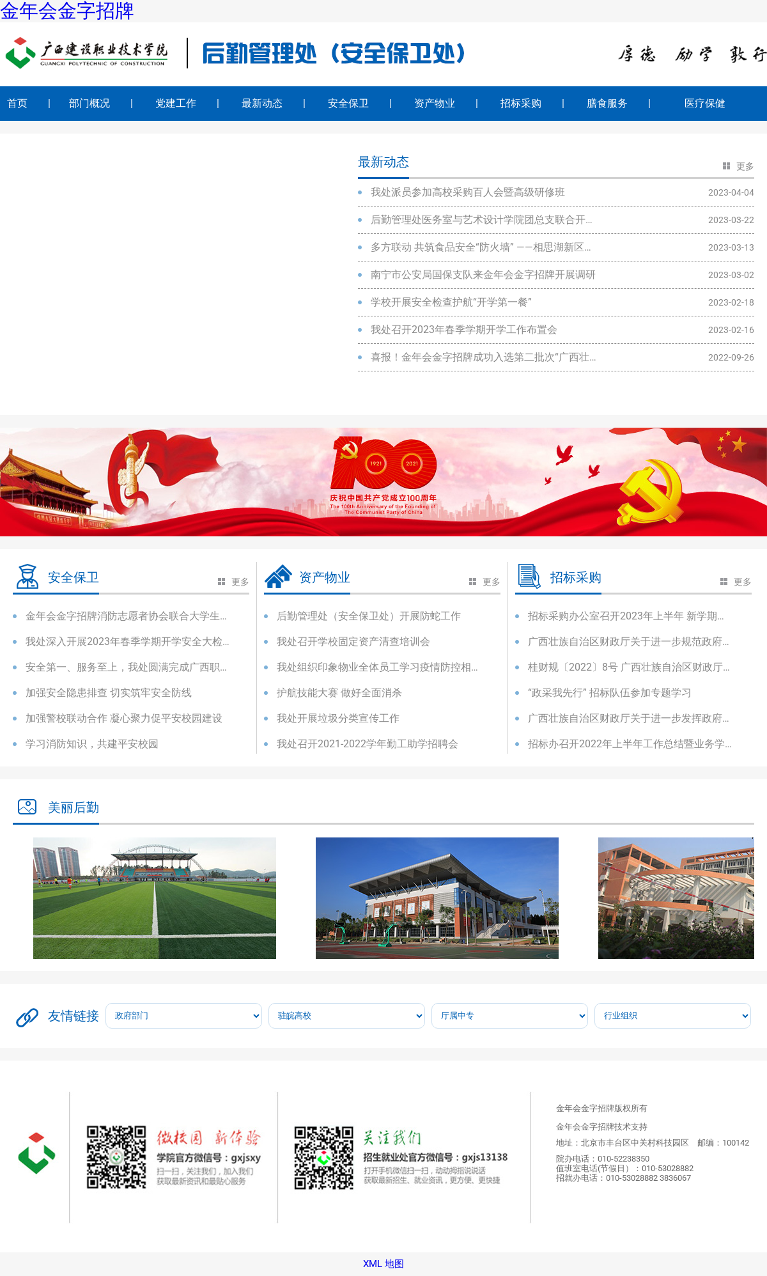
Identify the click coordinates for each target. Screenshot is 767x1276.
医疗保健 (715, 103)
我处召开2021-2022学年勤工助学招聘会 (367, 744)
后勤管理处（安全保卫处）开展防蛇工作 (369, 616)
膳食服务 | (619, 103)
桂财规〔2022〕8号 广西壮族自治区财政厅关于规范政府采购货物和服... (630, 667)
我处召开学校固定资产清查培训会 (353, 641)
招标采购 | (532, 103)
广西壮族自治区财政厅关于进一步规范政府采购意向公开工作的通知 (630, 641)
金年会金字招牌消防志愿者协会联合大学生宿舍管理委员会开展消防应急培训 (128, 616)
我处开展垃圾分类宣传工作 (338, 718)
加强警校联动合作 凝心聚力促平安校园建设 (124, 718)
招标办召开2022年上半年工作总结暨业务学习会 (630, 744)
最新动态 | (274, 103)
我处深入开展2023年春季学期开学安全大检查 (128, 641)
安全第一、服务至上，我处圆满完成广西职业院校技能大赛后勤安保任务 (128, 667)
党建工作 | (187, 103)
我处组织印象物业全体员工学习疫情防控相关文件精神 (379, 667)
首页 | (28, 103)
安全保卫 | (360, 103)
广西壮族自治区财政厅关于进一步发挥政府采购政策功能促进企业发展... (630, 718)
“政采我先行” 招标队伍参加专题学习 (610, 693)
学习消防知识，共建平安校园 (92, 744)
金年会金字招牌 (67, 11)
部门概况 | (101, 103)
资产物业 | (446, 103)
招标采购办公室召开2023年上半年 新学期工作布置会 (630, 616)
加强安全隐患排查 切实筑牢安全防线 (109, 693)
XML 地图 (383, 1264)
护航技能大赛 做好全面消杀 (339, 693)
